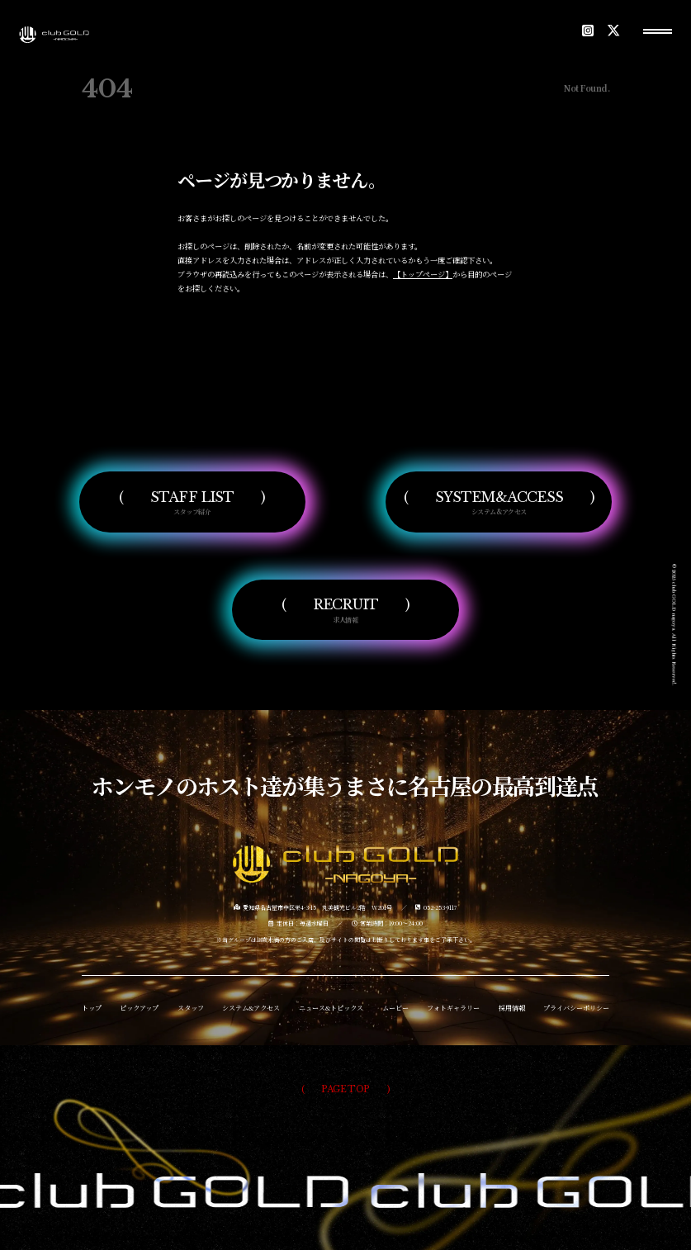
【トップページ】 (422, 274)
